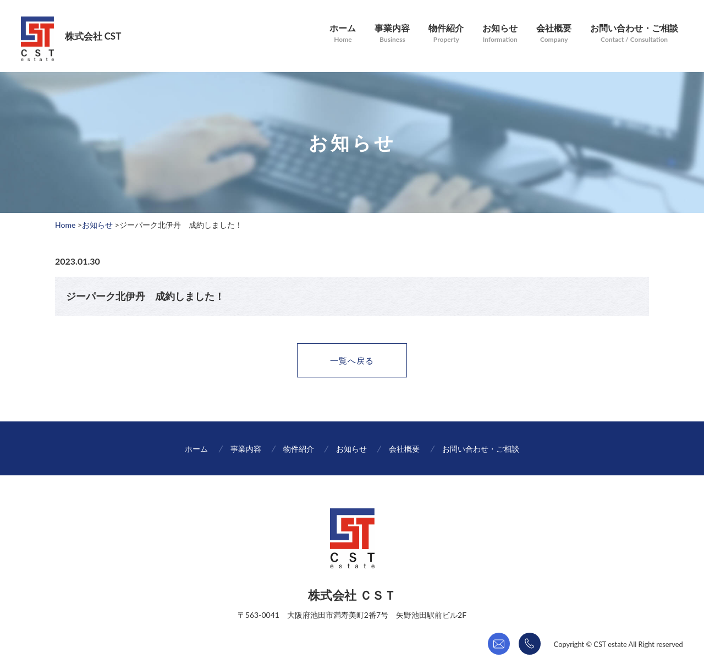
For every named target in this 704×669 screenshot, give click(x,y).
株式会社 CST (95, 36)
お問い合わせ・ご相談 (632, 30)
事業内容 (385, 30)
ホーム (335, 30)
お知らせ (495, 30)
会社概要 (550, 30)
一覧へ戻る (352, 362)
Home (65, 224)
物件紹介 (440, 30)
